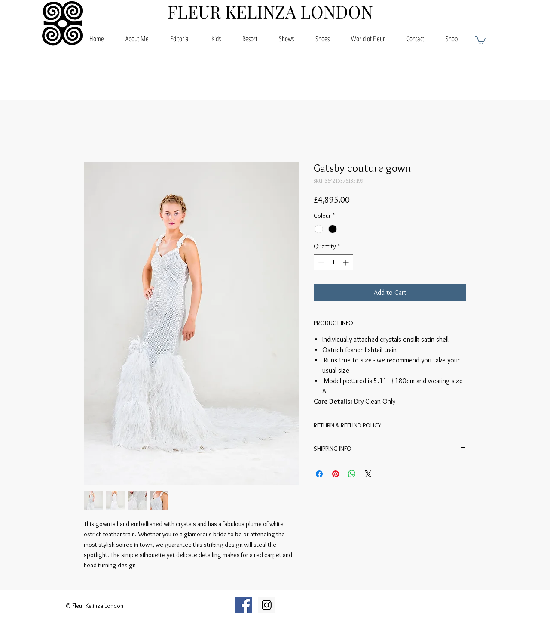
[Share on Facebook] (319, 474)
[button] (480, 39)
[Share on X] (368, 474)
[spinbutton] (333, 262)
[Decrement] (320, 262)
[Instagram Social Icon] (266, 605)
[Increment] (346, 262)
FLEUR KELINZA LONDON (270, 11)
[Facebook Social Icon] (243, 605)
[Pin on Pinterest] (335, 474)
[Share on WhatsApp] (352, 474)
